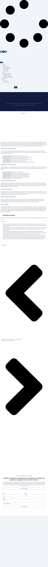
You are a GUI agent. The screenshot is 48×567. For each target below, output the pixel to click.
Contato (3, 79)
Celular (4, 498)
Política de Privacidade (14, 503)
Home (3, 63)
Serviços (3, 72)
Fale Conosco (5, 80)
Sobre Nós (4, 64)
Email (25, 494)
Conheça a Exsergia (6, 68)
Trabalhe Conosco (6, 82)
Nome (4, 494)
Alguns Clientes (6, 69)
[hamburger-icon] (1, 62)
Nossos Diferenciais (6, 67)
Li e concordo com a (10, 503)
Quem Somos (5, 66)
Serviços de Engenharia (7, 74)
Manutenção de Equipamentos (8, 77)
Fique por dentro (5, 78)
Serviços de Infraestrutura (7, 73)
